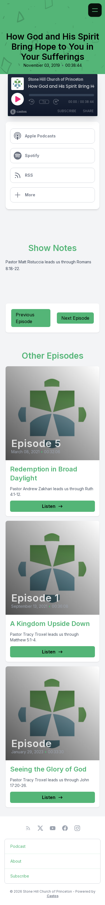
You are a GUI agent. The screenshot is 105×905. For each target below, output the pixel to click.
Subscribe (66, 111)
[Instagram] (77, 828)
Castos (53, 896)
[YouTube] (53, 828)
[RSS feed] (28, 828)
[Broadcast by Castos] (18, 112)
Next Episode (75, 318)
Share (88, 111)
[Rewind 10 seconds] (32, 102)
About (15, 861)
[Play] (17, 99)
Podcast (17, 846)
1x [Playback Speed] (44, 102)
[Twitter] (40, 828)
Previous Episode (25, 318)
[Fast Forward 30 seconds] (56, 102)
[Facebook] (65, 828)
